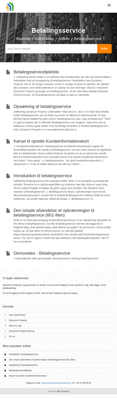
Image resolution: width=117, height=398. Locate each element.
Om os (12, 336)
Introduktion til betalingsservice (23, 354)
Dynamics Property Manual (22, 331)
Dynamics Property (18, 320)
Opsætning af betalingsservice (23, 365)
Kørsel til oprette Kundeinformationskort (28, 376)
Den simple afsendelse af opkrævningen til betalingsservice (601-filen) (42, 359)
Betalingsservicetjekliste (20, 370)
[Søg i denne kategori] (51, 48)
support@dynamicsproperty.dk (55, 383)
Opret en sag (15, 325)
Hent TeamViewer (17, 315)
